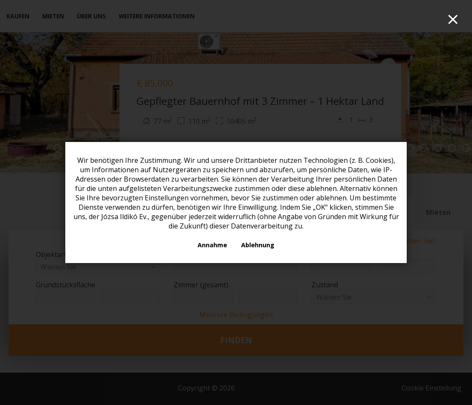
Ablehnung (257, 245)
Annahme (212, 245)
